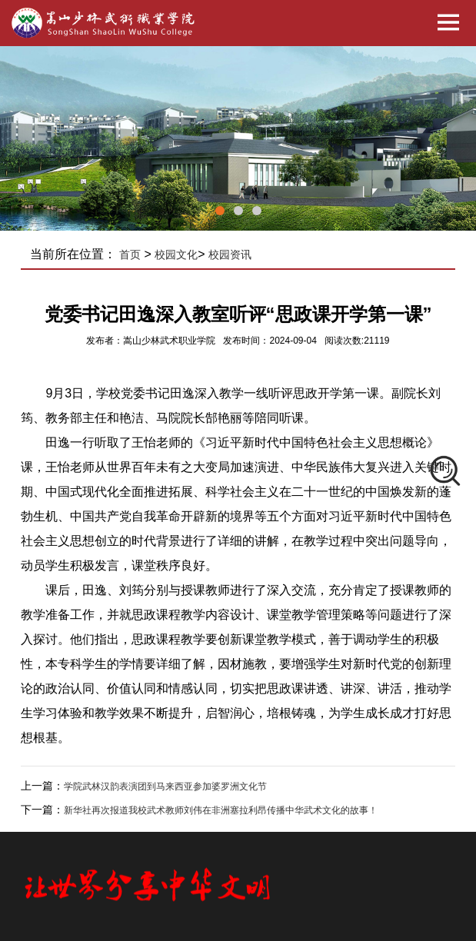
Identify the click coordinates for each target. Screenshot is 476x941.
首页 (130, 254)
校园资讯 (229, 254)
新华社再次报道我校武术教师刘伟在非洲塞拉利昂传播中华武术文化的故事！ (221, 810)
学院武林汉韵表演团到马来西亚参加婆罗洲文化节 (165, 786)
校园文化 (176, 254)
